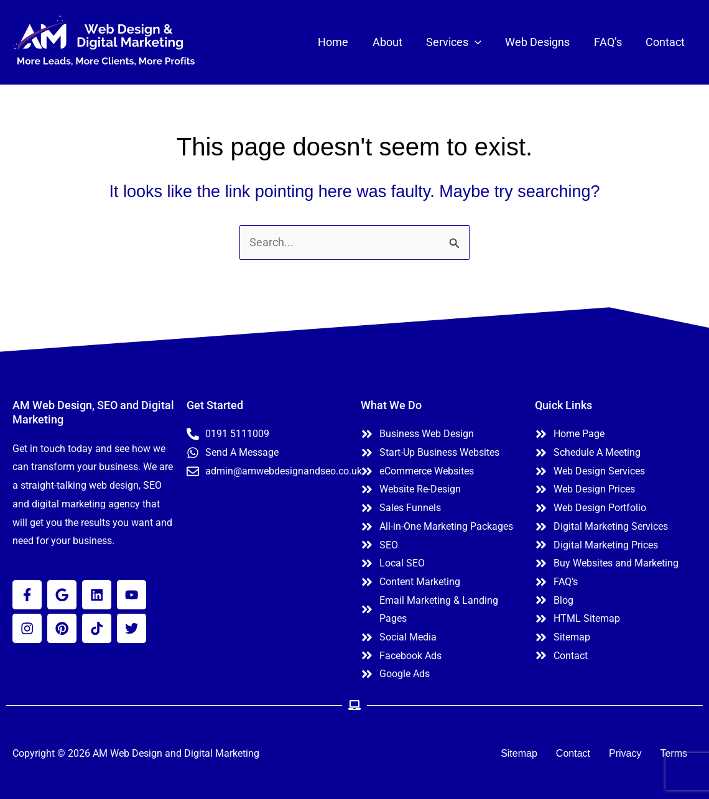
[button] (479, 42)
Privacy (625, 753)
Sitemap (519, 753)
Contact (573, 753)
